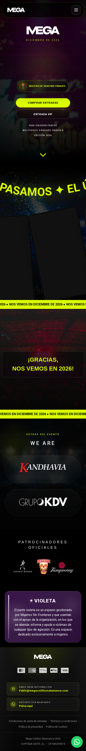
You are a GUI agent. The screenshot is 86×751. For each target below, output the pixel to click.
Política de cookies (56, 726)
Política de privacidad (31, 726)
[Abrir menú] (76, 10)
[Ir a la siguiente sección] (43, 152)
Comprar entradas (43, 102)
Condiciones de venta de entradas (28, 721)
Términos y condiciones (63, 721)
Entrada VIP (43, 114)
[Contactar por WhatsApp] (77, 742)
